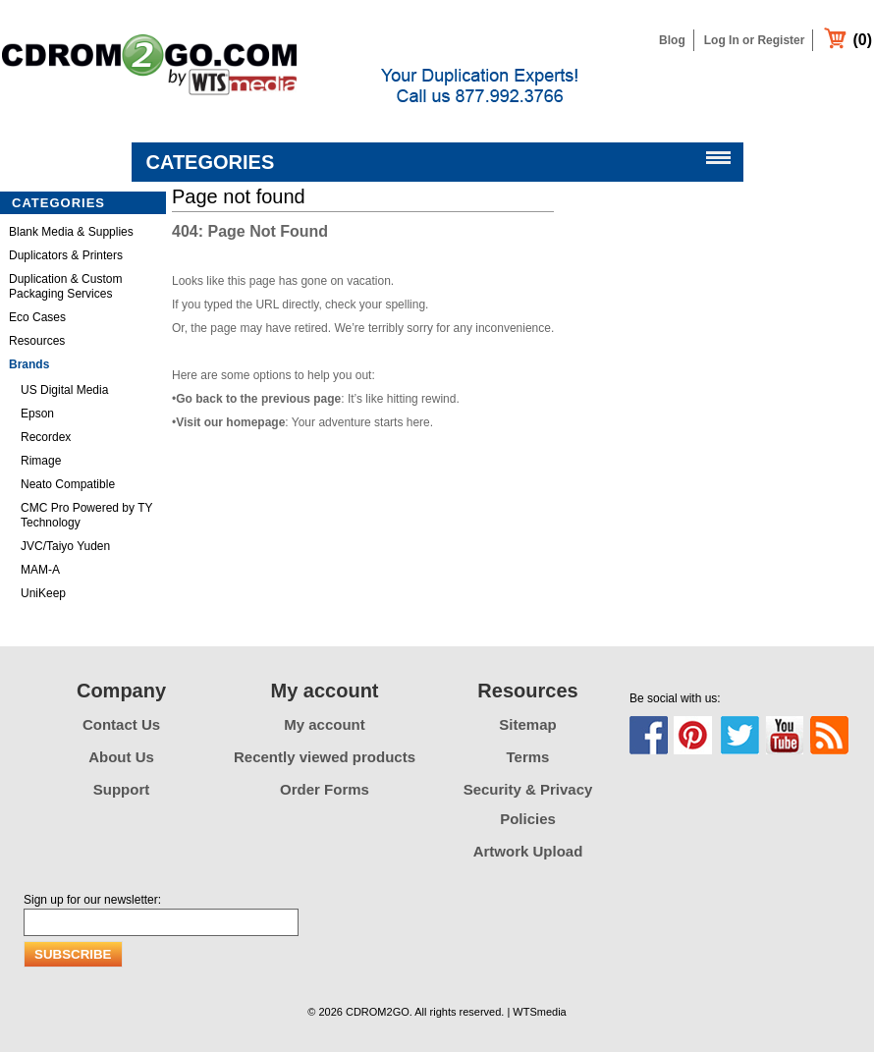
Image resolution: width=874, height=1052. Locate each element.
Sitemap (527, 724)
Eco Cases (37, 317)
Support (121, 789)
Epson (37, 413)
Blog (672, 40)
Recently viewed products (324, 756)
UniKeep (43, 593)
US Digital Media (64, 390)
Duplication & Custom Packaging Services (65, 286)
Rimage (41, 461)
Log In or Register (754, 40)
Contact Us (121, 724)
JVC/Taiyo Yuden (65, 546)
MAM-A (40, 570)
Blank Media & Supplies (71, 232)
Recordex (46, 437)
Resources (37, 341)
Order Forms (324, 789)
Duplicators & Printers (66, 255)
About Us (121, 756)
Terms (528, 756)
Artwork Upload (528, 851)
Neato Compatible (68, 484)
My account (324, 724)
